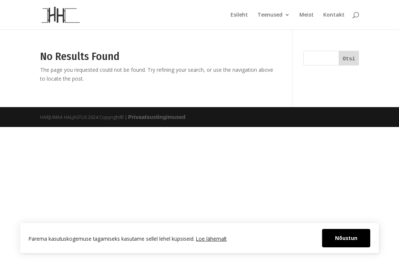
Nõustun (346, 237)
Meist (306, 15)
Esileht (239, 15)
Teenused (269, 15)
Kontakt (334, 15)
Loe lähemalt (211, 238)
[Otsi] (349, 58)
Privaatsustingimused (157, 117)
